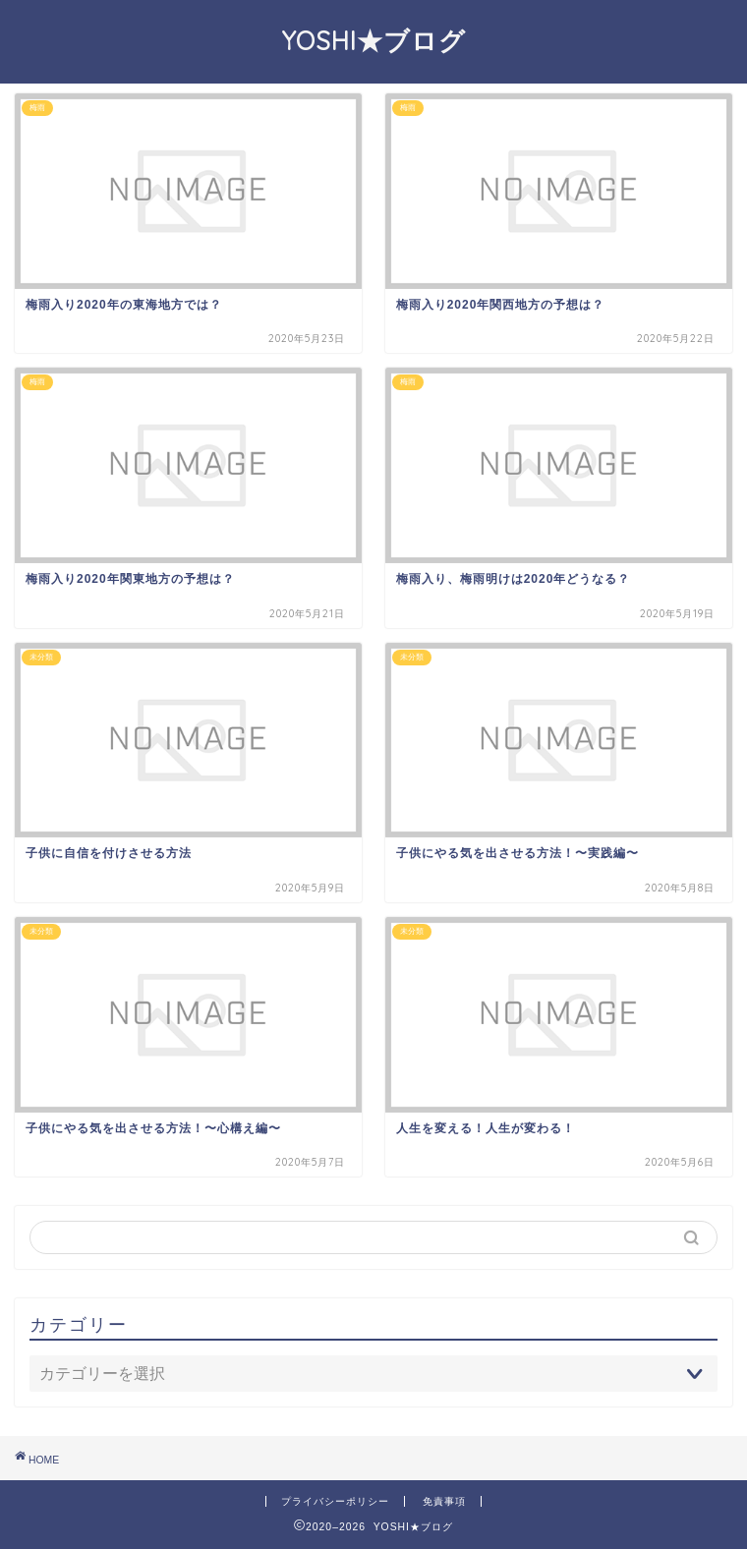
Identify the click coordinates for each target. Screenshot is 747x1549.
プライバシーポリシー (335, 1501)
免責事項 (444, 1501)
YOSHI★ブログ (374, 40)
